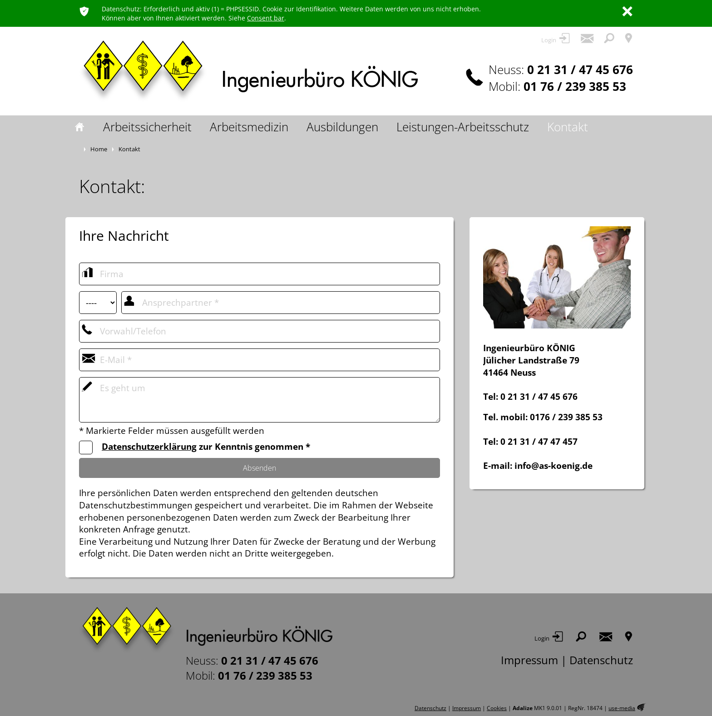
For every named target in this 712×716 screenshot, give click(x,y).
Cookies (497, 708)
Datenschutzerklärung (149, 446)
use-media (621, 708)
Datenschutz (601, 659)
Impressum (529, 659)
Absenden (259, 468)
